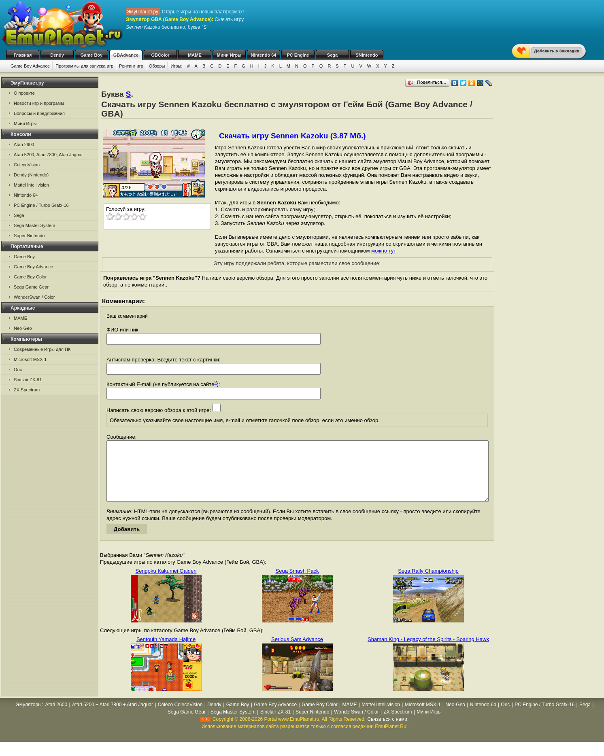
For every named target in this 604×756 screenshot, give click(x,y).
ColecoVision (27, 164)
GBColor (160, 55)
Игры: (176, 66)
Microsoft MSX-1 (30, 359)
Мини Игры (229, 55)
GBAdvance (125, 55)
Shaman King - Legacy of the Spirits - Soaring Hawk (428, 651)
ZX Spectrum (27, 389)
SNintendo (367, 55)
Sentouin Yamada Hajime (166, 651)
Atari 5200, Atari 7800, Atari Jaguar (48, 154)
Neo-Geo (23, 328)
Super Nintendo (29, 235)
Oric (18, 369)
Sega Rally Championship (428, 583)
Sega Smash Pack (297, 583)
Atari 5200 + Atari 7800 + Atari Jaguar (112, 717)
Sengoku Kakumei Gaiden (165, 583)
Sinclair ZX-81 (28, 379)
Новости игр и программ (39, 103)
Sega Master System (34, 225)
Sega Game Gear (31, 287)
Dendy (57, 55)
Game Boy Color (30, 276)
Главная (23, 55)
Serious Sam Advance (297, 651)
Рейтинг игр (131, 66)
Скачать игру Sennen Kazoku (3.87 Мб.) (292, 136)
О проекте (24, 93)
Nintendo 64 (263, 55)
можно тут (383, 251)
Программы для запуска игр (84, 66)
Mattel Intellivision (31, 185)
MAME (195, 55)
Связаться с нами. (388, 731)
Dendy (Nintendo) (31, 174)
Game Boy (91, 55)
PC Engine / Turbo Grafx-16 (41, 205)
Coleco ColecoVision (180, 717)
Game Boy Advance (30, 66)
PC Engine (298, 55)
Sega (332, 55)
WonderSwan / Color (34, 297)
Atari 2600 (24, 144)
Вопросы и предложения (39, 113)
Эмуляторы (28, 717)
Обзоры (157, 66)
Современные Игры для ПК (42, 349)
